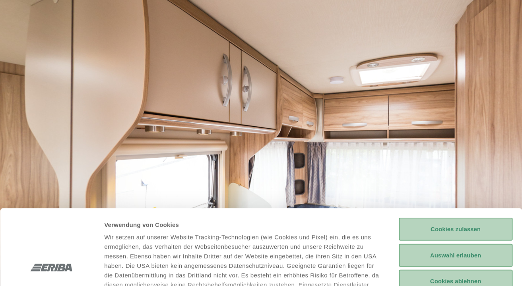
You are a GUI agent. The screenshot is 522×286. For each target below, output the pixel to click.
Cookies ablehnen (455, 216)
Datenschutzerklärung (239, 239)
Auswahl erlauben (455, 190)
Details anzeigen (426, 270)
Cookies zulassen (456, 164)
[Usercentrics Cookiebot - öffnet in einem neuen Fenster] (51, 270)
